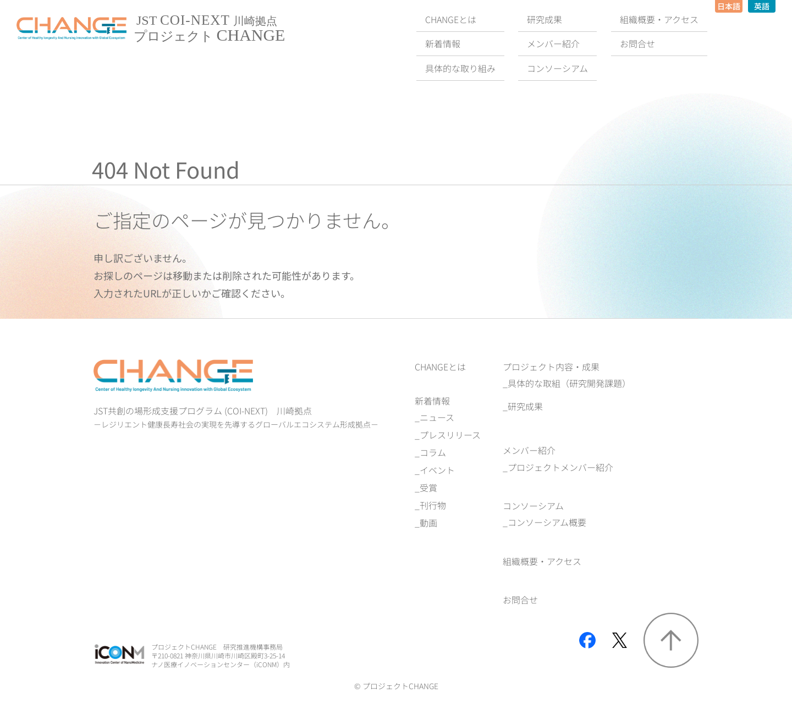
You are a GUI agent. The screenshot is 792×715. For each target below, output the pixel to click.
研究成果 (525, 406)
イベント (437, 469)
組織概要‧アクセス (542, 561)
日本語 (728, 6)
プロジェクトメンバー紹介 (560, 467)
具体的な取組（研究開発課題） (569, 383)
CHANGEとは (440, 366)
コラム (433, 452)
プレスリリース (450, 434)
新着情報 (432, 400)
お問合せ (520, 599)
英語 (761, 6)
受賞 (428, 487)
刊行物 (433, 505)
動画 (428, 522)
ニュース (437, 417)
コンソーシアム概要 (547, 522)
